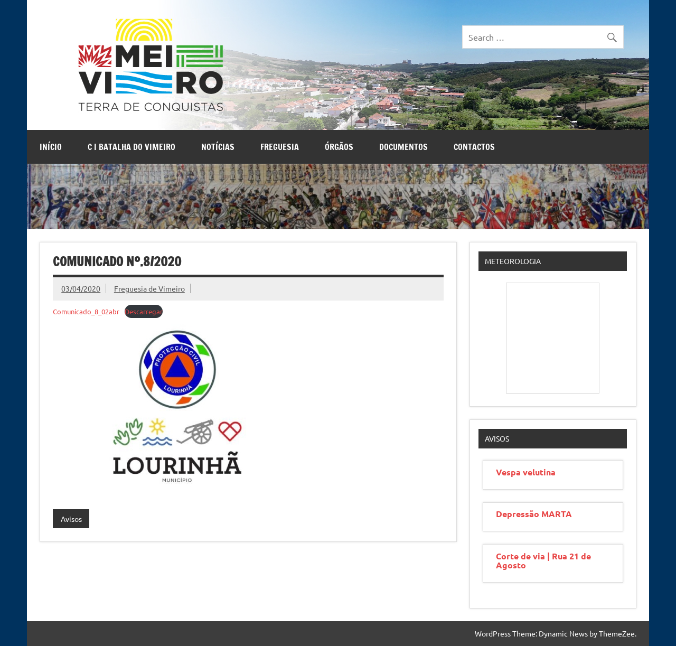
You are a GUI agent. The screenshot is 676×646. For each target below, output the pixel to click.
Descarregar (144, 311)
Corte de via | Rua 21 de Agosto (543, 560)
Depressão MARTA (534, 513)
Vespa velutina (526, 472)
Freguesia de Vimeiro (149, 288)
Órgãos (339, 147)
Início (51, 147)
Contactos (474, 147)
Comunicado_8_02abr (86, 311)
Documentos (403, 147)
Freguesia (279, 147)
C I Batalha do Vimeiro (131, 147)
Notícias (217, 147)
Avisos (71, 518)
